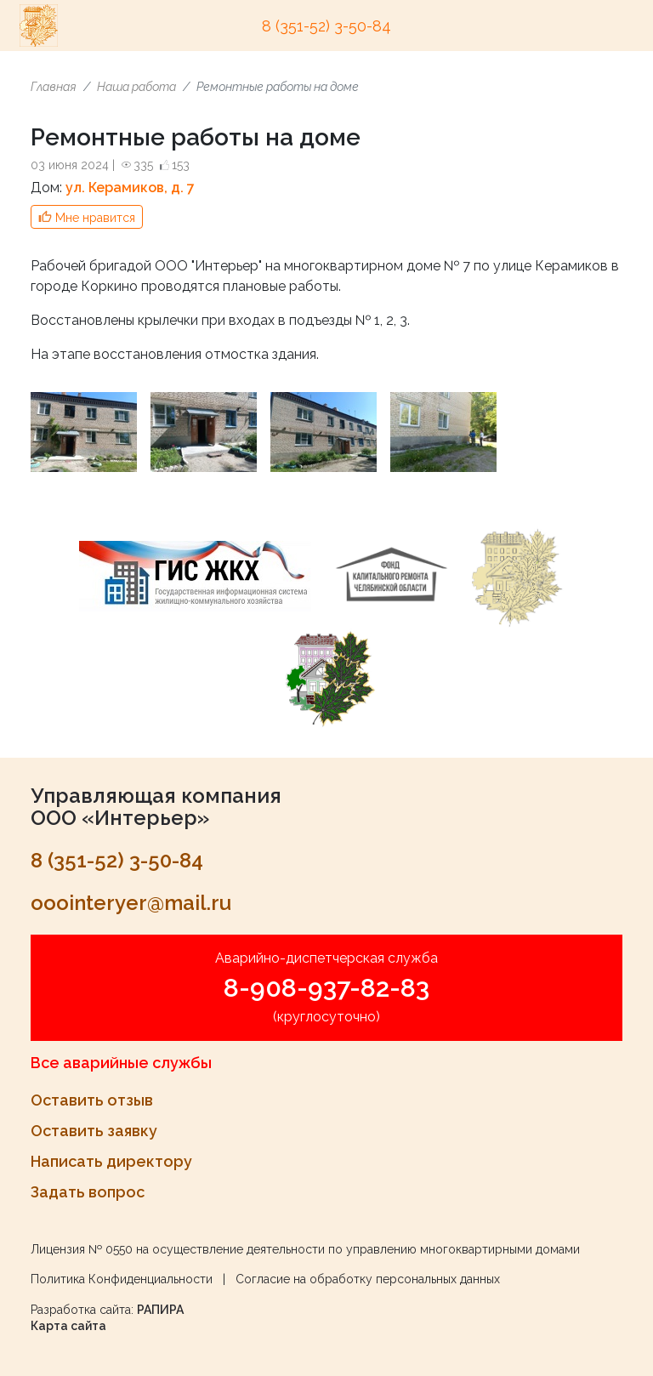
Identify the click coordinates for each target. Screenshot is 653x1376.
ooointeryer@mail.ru (131, 902)
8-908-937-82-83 (326, 988)
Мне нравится (95, 218)
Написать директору (111, 1161)
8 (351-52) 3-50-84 (326, 26)
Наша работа (136, 87)
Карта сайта (68, 1326)
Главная (54, 87)
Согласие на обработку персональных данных (368, 1279)
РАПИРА (160, 1309)
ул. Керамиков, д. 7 (130, 187)
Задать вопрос (88, 1192)
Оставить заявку (94, 1131)
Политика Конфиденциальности (122, 1279)
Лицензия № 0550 (82, 1249)
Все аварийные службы (121, 1063)
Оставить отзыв (92, 1100)
